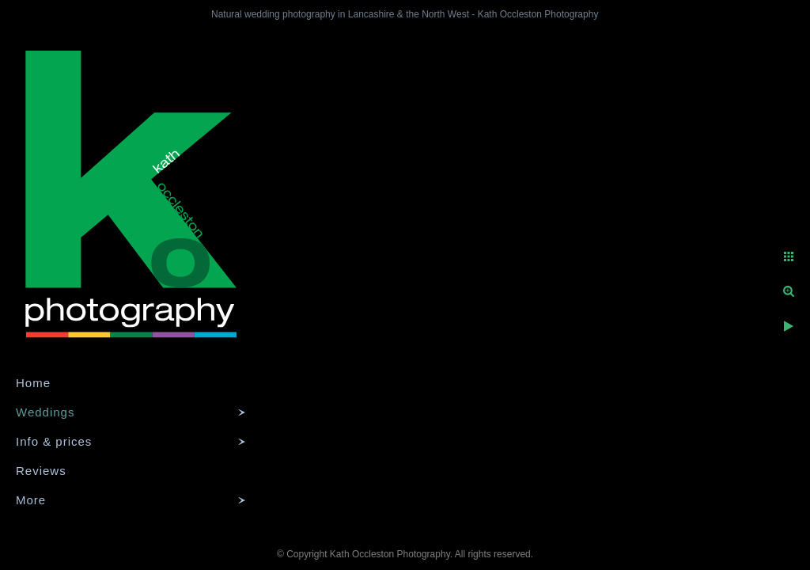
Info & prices (54, 441)
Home (33, 383)
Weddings (45, 412)
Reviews (41, 470)
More (31, 500)
